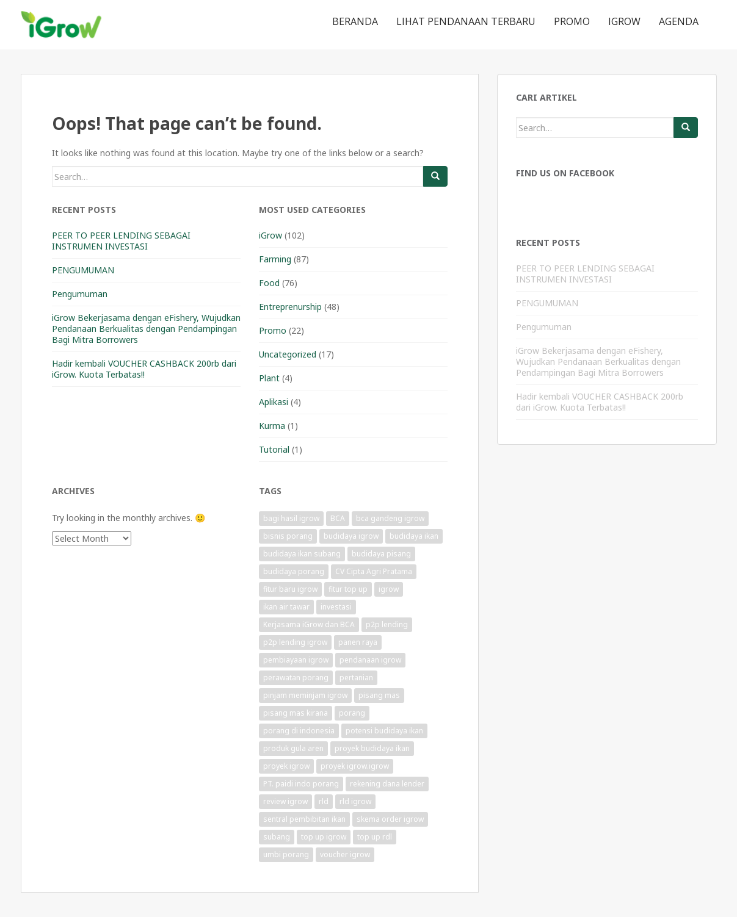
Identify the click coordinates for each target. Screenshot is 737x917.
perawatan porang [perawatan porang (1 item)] (296, 677)
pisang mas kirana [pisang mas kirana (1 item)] (295, 713)
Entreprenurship (290, 306)
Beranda (355, 21)
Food (269, 283)
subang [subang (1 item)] (276, 837)
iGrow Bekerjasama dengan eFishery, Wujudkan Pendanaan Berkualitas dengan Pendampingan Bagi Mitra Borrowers (146, 328)
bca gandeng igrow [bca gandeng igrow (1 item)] (390, 518)
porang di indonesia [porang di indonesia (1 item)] (299, 730)
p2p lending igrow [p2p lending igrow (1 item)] (295, 642)
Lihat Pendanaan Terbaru (466, 21)
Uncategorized (287, 354)
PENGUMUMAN (83, 270)
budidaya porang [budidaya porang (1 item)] (293, 571)
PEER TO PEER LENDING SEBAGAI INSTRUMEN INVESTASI (121, 240)
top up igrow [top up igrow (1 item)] (323, 837)
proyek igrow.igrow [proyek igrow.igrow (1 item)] (355, 766)
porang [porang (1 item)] (352, 713)
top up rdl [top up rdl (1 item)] (374, 837)
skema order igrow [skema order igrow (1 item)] (390, 819)
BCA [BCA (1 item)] (337, 518)
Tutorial (274, 449)
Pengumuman (79, 294)
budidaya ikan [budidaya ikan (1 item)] (414, 536)
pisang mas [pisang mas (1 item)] (379, 695)
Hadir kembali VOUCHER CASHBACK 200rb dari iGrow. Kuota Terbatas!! (144, 369)
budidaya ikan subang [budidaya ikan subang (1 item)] (302, 553)
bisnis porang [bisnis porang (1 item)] (288, 536)
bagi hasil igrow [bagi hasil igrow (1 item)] (291, 518)
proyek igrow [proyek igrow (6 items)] (286, 766)
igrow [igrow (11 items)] (389, 589)
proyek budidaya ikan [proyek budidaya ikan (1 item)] (372, 748)
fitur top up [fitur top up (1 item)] (348, 589)
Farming (275, 259)
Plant (269, 378)
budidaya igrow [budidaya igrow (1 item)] (351, 536)
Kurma (272, 425)
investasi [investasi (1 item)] (336, 607)
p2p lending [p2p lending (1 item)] (387, 624)
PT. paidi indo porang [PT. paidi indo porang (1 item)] (301, 784)
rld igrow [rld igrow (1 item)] (355, 801)
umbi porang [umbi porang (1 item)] (286, 854)
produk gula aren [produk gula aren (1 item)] (293, 748)
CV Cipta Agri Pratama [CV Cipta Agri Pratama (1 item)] (373, 571)
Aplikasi (273, 402)
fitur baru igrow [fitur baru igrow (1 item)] (290, 589)
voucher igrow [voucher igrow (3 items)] (345, 854)
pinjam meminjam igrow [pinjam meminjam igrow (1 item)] (305, 695)
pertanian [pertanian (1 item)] (356, 677)
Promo (572, 21)
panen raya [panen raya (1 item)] (357, 642)
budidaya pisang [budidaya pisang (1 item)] (381, 553)
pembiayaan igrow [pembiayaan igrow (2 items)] (296, 660)
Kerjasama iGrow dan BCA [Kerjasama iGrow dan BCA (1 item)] (309, 624)
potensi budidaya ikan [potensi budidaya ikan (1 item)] (384, 730)
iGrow (624, 21)
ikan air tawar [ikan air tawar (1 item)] (286, 607)
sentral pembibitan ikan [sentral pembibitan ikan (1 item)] (304, 819)
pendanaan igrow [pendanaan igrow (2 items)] (370, 660)
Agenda (679, 21)
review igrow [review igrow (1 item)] (285, 801)
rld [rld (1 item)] (324, 801)
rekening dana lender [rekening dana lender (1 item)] (387, 784)
